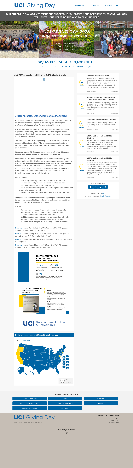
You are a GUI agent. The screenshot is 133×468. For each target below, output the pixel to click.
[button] (20, 94)
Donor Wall (107, 5)
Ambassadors (80, 5)
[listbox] (44, 94)
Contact (117, 450)
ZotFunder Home (114, 454)
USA (18, 372)
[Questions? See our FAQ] (103, 193)
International (26, 372)
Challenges (94, 5)
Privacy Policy (115, 452)
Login (66, 464)
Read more (19, 265)
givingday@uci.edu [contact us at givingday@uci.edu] (105, 196)
